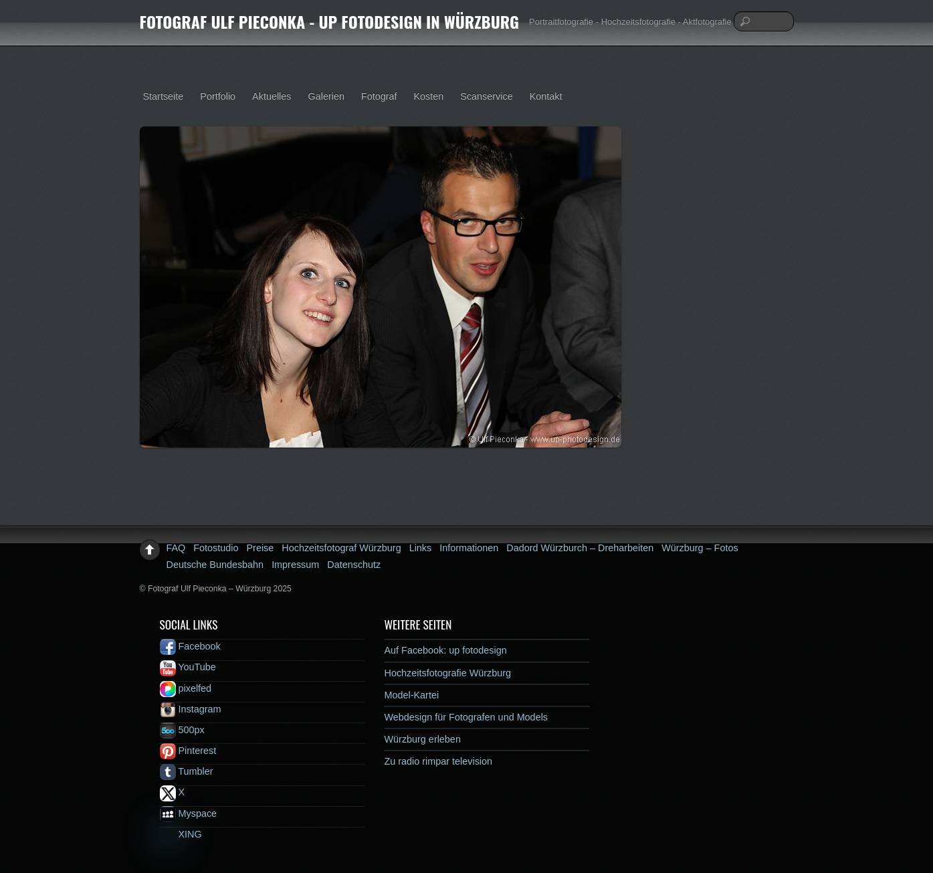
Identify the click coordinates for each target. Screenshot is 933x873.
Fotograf (379, 96)
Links (420, 548)
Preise (260, 548)
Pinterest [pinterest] (188, 750)
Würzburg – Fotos (699, 548)
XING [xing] (181, 834)
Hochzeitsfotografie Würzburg (448, 673)
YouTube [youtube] (188, 667)
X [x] (172, 792)
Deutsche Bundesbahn (215, 564)
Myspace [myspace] (188, 813)
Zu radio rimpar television (439, 761)
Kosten (429, 96)
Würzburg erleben (423, 739)
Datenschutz (354, 564)
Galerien (326, 96)
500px (182, 729)
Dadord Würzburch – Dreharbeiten (579, 548)
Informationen (468, 548)
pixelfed (186, 688)
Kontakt (546, 96)
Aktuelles (271, 96)
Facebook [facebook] (190, 646)
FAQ (176, 548)
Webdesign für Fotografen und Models (466, 717)
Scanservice (486, 96)
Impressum (295, 564)
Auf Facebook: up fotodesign (446, 650)
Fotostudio (215, 548)
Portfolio (217, 96)
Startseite (163, 96)
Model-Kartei (412, 695)
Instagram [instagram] (190, 709)
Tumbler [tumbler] (186, 771)
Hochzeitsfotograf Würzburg (341, 548)
